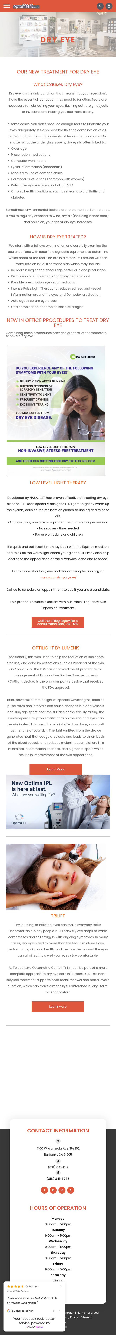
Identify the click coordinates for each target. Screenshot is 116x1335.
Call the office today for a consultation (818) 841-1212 (58, 622)
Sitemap (86, 1317)
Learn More (55, 769)
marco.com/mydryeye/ (58, 577)
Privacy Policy (68, 1317)
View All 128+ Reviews (18, 1291)
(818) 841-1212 (58, 1167)
